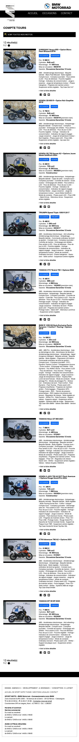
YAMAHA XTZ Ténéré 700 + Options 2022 (56, 270)
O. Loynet (68, 688)
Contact (66, 13)
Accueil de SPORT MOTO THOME (18, 692)
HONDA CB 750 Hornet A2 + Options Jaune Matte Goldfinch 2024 (57, 154)
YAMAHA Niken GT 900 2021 (51, 419)
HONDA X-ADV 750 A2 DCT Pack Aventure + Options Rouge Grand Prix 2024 (57, 477)
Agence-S (16, 688)
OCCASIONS (49, 13)
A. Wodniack (44, 688)
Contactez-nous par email (42, 701)
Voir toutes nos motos (20, 35)
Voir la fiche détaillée (48, 91)
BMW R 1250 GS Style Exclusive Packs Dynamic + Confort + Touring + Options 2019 (55, 327)
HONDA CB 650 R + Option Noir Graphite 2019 (56, 101)
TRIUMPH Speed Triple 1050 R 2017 (54, 213)
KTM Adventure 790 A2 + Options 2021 (55, 540)
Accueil (33, 13)
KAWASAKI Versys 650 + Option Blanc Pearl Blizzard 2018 (55, 50)
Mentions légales (41, 692)
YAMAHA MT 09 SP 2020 (49, 601)
